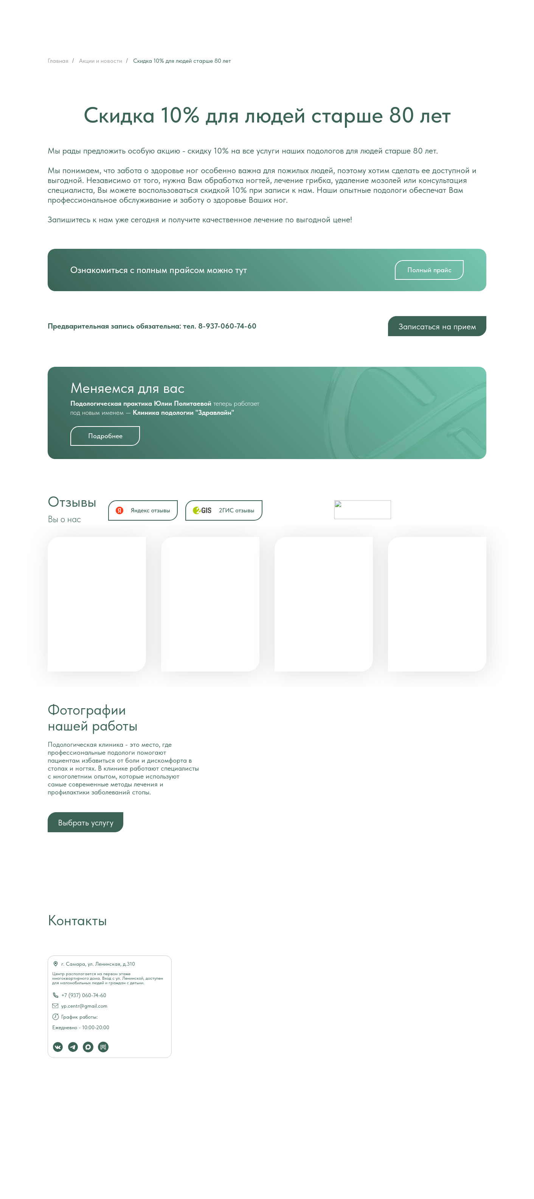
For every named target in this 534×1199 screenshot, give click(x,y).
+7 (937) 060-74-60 (83, 995)
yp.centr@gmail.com (84, 1006)
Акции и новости (100, 60)
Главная (58, 60)
